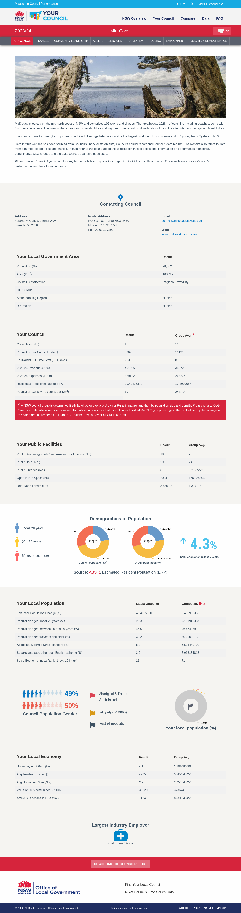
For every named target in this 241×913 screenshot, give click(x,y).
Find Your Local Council (143, 884)
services (115, 40)
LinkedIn (221, 908)
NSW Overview (134, 18)
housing (155, 40)
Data (205, 18)
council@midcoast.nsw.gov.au (182, 220)
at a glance (22, 40)
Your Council (163, 18)
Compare (188, 18)
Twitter (196, 908)
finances (42, 40)
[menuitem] (133, 18)
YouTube (208, 908)
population (135, 40)
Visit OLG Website (209, 3)
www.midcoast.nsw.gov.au (179, 234)
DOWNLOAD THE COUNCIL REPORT (120, 864)
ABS (93, 572)
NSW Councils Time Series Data (149, 892)
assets (98, 40)
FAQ (219, 18)
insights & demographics (208, 40)
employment (175, 40)
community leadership (71, 40)
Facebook (183, 908)
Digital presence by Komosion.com (129, 908)
